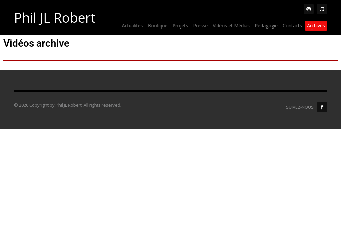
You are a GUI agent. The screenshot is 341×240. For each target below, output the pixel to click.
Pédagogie (266, 25)
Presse (200, 25)
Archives (316, 25)
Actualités (132, 25)
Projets (180, 25)
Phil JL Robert (55, 17)
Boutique (158, 25)
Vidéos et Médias (231, 25)
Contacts (292, 25)
